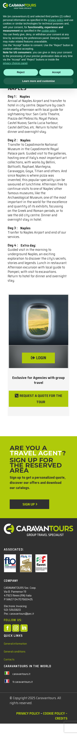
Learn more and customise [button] (38, 727)
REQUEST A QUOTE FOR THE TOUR (41, 399)
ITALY (12, 76)
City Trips (26, 76)
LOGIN (41, 358)
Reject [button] (21, 718)
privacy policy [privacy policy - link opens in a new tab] (55, 666)
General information (15, 643)
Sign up (28, 504)
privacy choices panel (15, 709)
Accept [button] (56, 718)
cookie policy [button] (49, 677)
